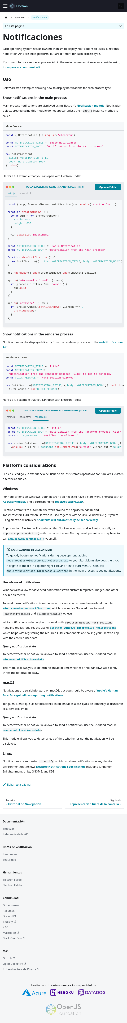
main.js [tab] (11, 193)
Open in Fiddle (108, 187)
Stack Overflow (14, 938)
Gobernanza (11, 905)
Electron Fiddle (12, 885)
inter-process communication (23, 67)
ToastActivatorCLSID (69, 502)
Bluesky (9, 922)
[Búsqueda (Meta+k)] (121, 6)
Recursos (9, 911)
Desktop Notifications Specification (60, 767)
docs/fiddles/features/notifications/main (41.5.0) (55, 186)
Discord (9, 916)
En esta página (14, 26)
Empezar (8, 829)
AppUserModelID (14, 502)
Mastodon (11, 933)
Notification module (90, 106)
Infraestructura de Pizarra (21, 969)
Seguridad (9, 860)
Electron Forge (12, 880)
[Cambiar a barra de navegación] (5, 6)
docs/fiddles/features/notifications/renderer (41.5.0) (55, 410)
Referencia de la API (16, 834)
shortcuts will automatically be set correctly (67, 520)
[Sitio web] (6, 17)
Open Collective (14, 964)
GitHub (9, 958)
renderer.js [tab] (41, 416)
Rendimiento (11, 854)
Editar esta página (16, 784)
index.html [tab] (25, 193)
